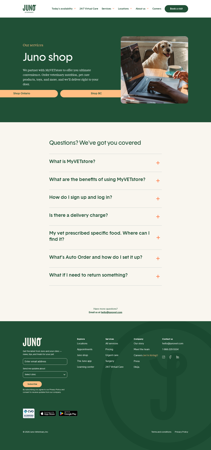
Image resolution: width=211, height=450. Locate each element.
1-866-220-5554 (170, 349)
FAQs (136, 367)
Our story (139, 343)
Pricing (109, 349)
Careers (156, 9)
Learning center (85, 367)
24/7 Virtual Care (89, 9)
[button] (65, 8)
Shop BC (96, 93)
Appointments (84, 349)
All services (112, 343)
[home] (32, 9)
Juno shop (82, 355)
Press (137, 361)
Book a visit (176, 9)
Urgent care (112, 355)
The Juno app (84, 361)
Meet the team (142, 349)
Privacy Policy (55, 389)
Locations (82, 343)
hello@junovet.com (172, 343)
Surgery (110, 361)
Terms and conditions (161, 432)
